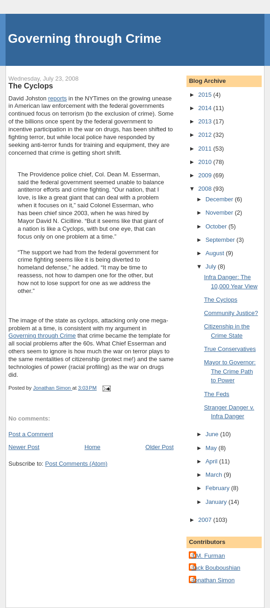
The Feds (216, 394)
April (212, 461)
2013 (206, 121)
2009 (206, 175)
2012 (206, 134)
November (220, 212)
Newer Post (23, 447)
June (212, 434)
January (216, 501)
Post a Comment (30, 434)
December (220, 199)
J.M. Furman (208, 555)
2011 (206, 148)
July (211, 266)
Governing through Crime (84, 38)
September (220, 239)
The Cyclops (220, 299)
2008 (206, 188)
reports (57, 98)
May (211, 447)
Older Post (159, 447)
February (218, 488)
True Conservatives (230, 348)
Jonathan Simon (212, 580)
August (215, 253)
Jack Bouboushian (215, 567)
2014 (206, 108)
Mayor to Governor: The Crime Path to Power (230, 371)
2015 (206, 94)
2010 (206, 161)
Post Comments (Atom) (76, 463)
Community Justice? (231, 313)
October (216, 226)
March (214, 474)
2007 (206, 519)
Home (92, 447)
